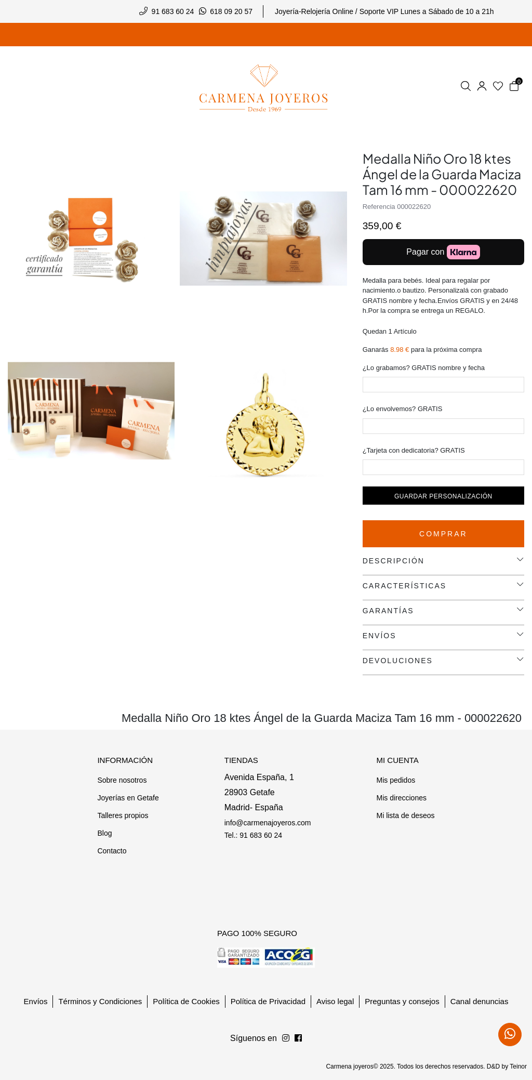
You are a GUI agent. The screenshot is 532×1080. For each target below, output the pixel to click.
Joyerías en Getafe (127, 798)
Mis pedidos (395, 780)
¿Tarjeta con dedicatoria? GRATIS (414, 450)
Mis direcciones (401, 798)
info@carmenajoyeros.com (267, 823)
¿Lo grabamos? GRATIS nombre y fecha (424, 368)
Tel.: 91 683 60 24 (253, 835)
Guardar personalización (443, 496)
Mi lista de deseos (405, 815)
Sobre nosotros (122, 780)
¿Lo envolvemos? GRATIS (403, 409)
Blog (104, 833)
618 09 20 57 (231, 11)
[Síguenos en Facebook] (285, 1038)
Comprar (443, 534)
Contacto (111, 851)
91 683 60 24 (173, 11)
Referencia (379, 206)
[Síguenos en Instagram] (298, 1038)
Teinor (518, 1066)
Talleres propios (122, 815)
